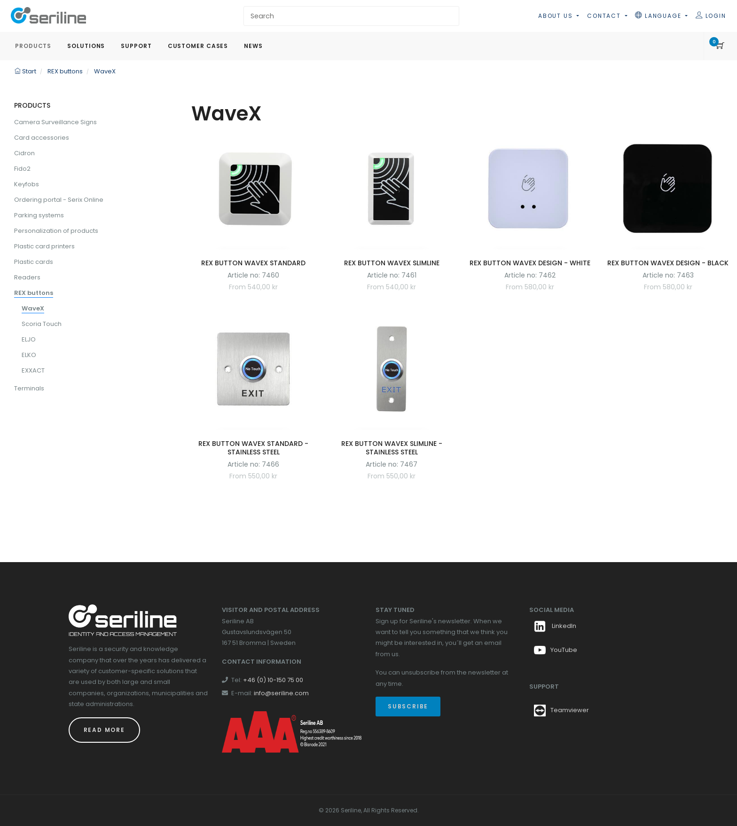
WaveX (33, 308)
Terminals (29, 388)
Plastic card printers (44, 246)
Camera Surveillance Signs (55, 122)
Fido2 (22, 168)
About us (556, 16)
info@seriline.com (281, 693)
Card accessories (41, 137)
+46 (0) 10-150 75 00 (273, 679)
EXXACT (33, 370)
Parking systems (39, 215)
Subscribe (408, 706)
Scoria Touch (42, 323)
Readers (27, 277)
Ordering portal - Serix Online (58, 199)
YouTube (555, 649)
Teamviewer (569, 710)
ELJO (29, 339)
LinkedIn (555, 625)
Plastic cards (33, 261)
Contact (605, 16)
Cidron (24, 153)
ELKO (29, 354)
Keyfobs (26, 184)
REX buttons (33, 292)
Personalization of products (56, 230)
